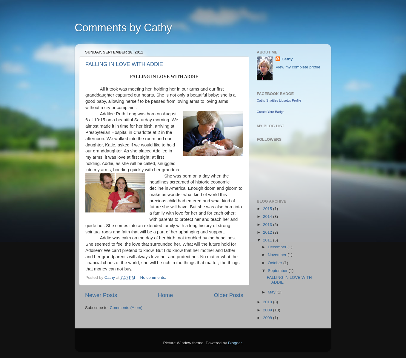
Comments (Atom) (126, 307)
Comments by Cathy (123, 28)
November (277, 255)
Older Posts (228, 295)
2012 (268, 232)
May (272, 292)
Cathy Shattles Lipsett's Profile (279, 100)
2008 (268, 318)
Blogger (235, 343)
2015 (268, 208)
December (277, 247)
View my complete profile (298, 67)
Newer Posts (101, 295)
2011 (268, 240)
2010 (268, 302)
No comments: (153, 277)
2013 (268, 224)
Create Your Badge (270, 112)
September (278, 270)
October (275, 263)
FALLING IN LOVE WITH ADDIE (124, 64)
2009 (268, 310)
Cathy (287, 59)
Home (165, 295)
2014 (268, 216)
